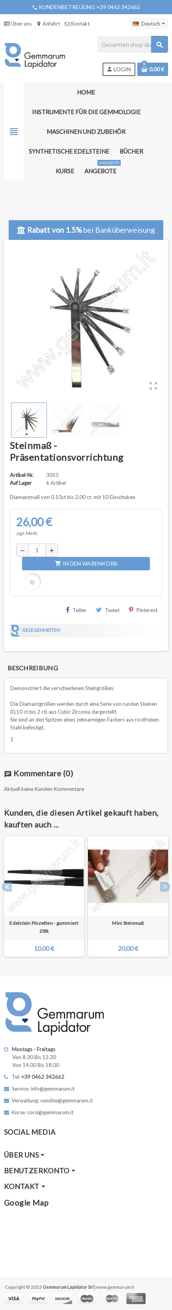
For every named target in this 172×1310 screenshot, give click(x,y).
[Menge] (37, 550)
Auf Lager (21, 483)
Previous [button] (7, 887)
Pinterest (143, 610)
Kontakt (77, 23)
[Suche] (132, 44)
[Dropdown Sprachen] (148, 24)
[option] (44, 896)
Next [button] (165, 887)
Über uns (18, 23)
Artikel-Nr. (22, 475)
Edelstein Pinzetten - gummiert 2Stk (43, 927)
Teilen (76, 610)
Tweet (108, 610)
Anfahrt (48, 23)
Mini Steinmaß (128, 923)
